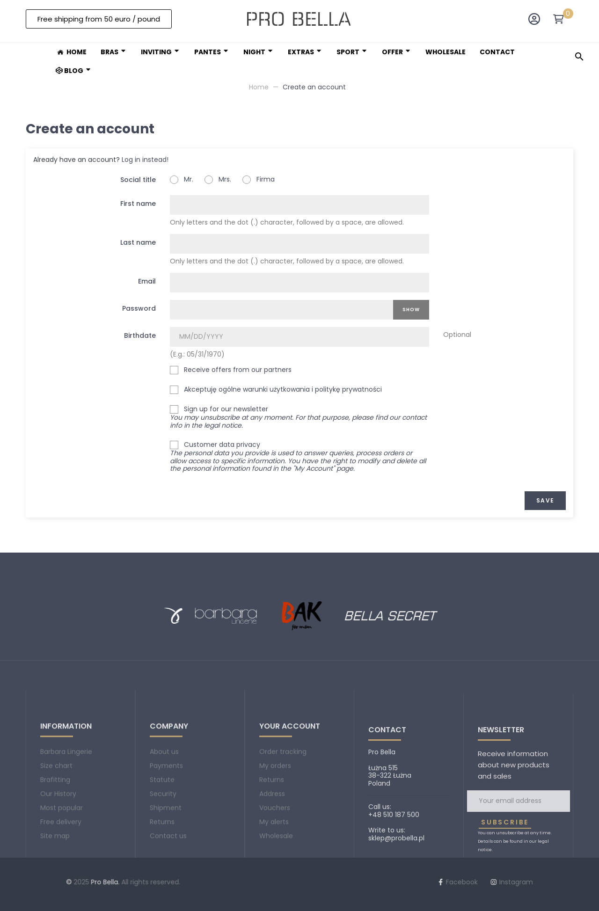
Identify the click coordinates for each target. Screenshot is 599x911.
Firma (258, 179)
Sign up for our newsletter (298, 417)
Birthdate (140, 335)
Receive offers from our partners (231, 370)
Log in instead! (145, 159)
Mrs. (218, 179)
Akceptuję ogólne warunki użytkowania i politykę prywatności (276, 390)
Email (147, 281)
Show (411, 309)
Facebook (232, 882)
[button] (99, 19)
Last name (138, 242)
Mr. (181, 179)
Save (545, 500)
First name (138, 203)
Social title (138, 179)
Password (139, 308)
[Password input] (281, 310)
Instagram (286, 882)
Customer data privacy (299, 457)
